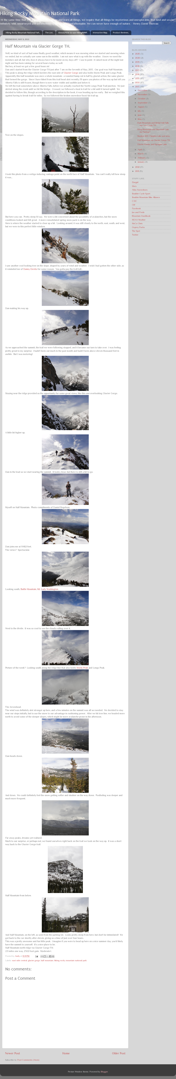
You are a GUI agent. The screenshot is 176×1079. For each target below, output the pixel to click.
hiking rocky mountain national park (70, 960)
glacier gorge (34, 960)
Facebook (136, 208)
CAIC (134, 201)
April (140, 149)
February (142, 158)
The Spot (136, 231)
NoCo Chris (137, 223)
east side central (19, 960)
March (141, 153)
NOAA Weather (138, 220)
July (139, 111)
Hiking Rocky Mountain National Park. (23, 32)
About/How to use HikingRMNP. (73, 32)
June (140, 115)
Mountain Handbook (141, 216)
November (143, 94)
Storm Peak (82, 667)
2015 (137, 78)
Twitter (135, 235)
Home (66, 1053)
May (140, 119)
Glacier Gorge (71, 73)
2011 (137, 171)
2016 (137, 74)
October (142, 98)
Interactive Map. (100, 32)
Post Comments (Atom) (28, 1060)
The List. (49, 32)
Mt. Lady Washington (47, 589)
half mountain (47, 960)
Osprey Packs (138, 227)
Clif (133, 205)
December (143, 90)
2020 (138, 58)
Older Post (118, 1053)
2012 (137, 167)
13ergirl (135, 182)
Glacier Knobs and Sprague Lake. (152, 144)
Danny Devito (30, 269)
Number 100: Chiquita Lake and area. (153, 136)
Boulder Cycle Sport (141, 193)
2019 (137, 62)
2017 (137, 70)
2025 (138, 54)
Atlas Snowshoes (140, 190)
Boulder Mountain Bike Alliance (146, 197)
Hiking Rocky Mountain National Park (39, 13)
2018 (137, 66)
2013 (137, 86)
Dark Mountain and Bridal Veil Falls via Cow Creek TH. (153, 124)
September (143, 103)
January (141, 162)
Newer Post (12, 1053)
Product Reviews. (121, 32)
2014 (137, 82)
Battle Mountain (28, 589)
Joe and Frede (138, 212)
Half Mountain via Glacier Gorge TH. (153, 140)
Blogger (104, 1071)
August (141, 107)
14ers (134, 186)
